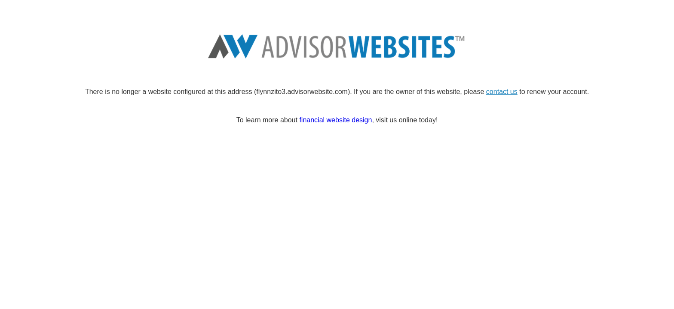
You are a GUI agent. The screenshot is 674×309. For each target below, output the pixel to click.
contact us (502, 91)
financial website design (335, 120)
